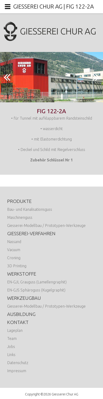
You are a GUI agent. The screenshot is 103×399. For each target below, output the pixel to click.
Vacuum (13, 250)
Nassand (14, 241)
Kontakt (18, 322)
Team (12, 338)
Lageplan (15, 330)
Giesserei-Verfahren (31, 233)
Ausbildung (21, 314)
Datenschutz (17, 363)
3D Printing (16, 266)
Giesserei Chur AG (51, 31)
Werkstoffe (21, 274)
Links (11, 354)
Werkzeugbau (24, 298)
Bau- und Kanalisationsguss (29, 209)
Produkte (19, 201)
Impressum (16, 371)
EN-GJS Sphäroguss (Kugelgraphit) (36, 290)
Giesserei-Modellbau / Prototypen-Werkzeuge (46, 225)
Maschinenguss (19, 217)
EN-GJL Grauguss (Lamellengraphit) (37, 282)
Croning (13, 258)
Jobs (11, 346)
